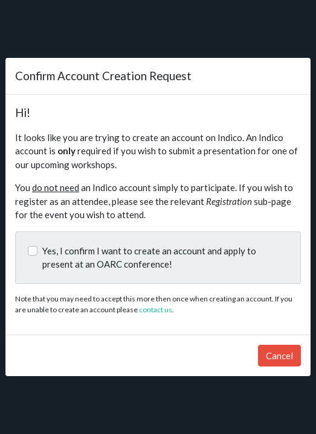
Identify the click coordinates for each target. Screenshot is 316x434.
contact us (155, 309)
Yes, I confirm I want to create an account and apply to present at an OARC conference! (149, 257)
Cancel (279, 355)
